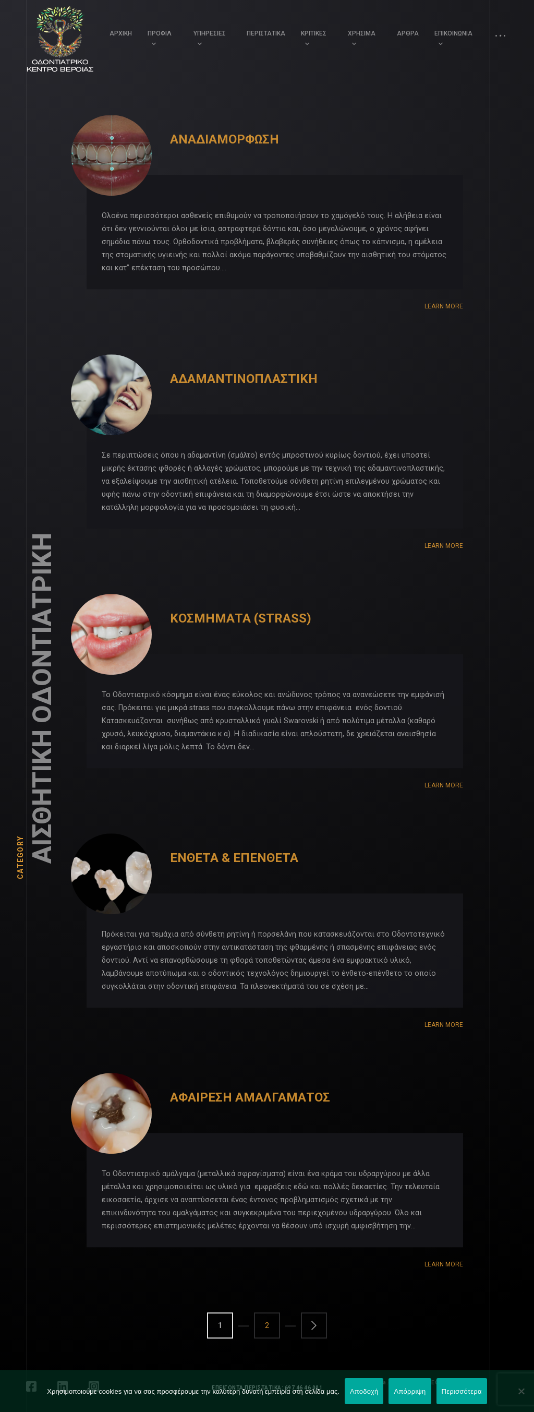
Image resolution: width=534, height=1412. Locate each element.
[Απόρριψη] (521, 1391)
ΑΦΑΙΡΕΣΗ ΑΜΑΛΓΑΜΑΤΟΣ (250, 1117)
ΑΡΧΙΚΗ (121, 33)
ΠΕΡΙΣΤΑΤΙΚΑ (266, 33)
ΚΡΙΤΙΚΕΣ (313, 33)
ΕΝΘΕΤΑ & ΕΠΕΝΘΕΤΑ (234, 877)
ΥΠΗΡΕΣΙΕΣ (209, 33)
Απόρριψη (410, 1391)
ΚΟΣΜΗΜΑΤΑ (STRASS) (240, 638)
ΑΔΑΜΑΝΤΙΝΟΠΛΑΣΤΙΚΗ (244, 398)
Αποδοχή (364, 1391)
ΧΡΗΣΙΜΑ (361, 33)
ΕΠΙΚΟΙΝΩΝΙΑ (453, 33)
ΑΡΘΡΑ (408, 33)
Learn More (443, 326)
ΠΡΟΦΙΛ (160, 33)
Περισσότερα (462, 1391)
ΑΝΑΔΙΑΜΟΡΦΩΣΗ (224, 159)
